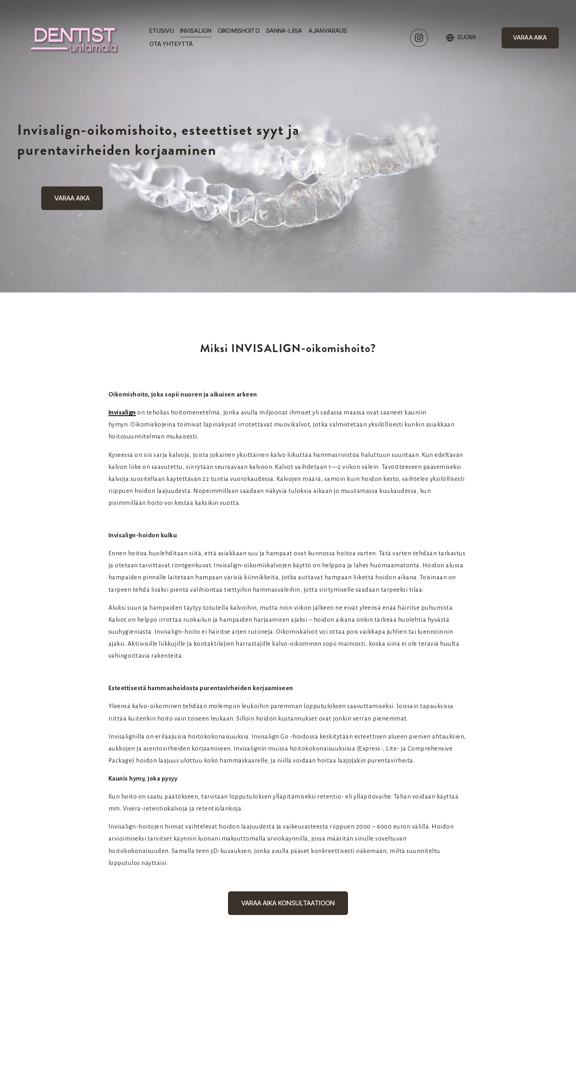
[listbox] (465, 37)
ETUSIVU (161, 30)
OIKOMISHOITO (239, 30)
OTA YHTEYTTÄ (171, 44)
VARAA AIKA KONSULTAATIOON (288, 903)
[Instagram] (419, 38)
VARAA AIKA (530, 37)
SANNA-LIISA (284, 30)
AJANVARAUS (327, 30)
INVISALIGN (195, 30)
